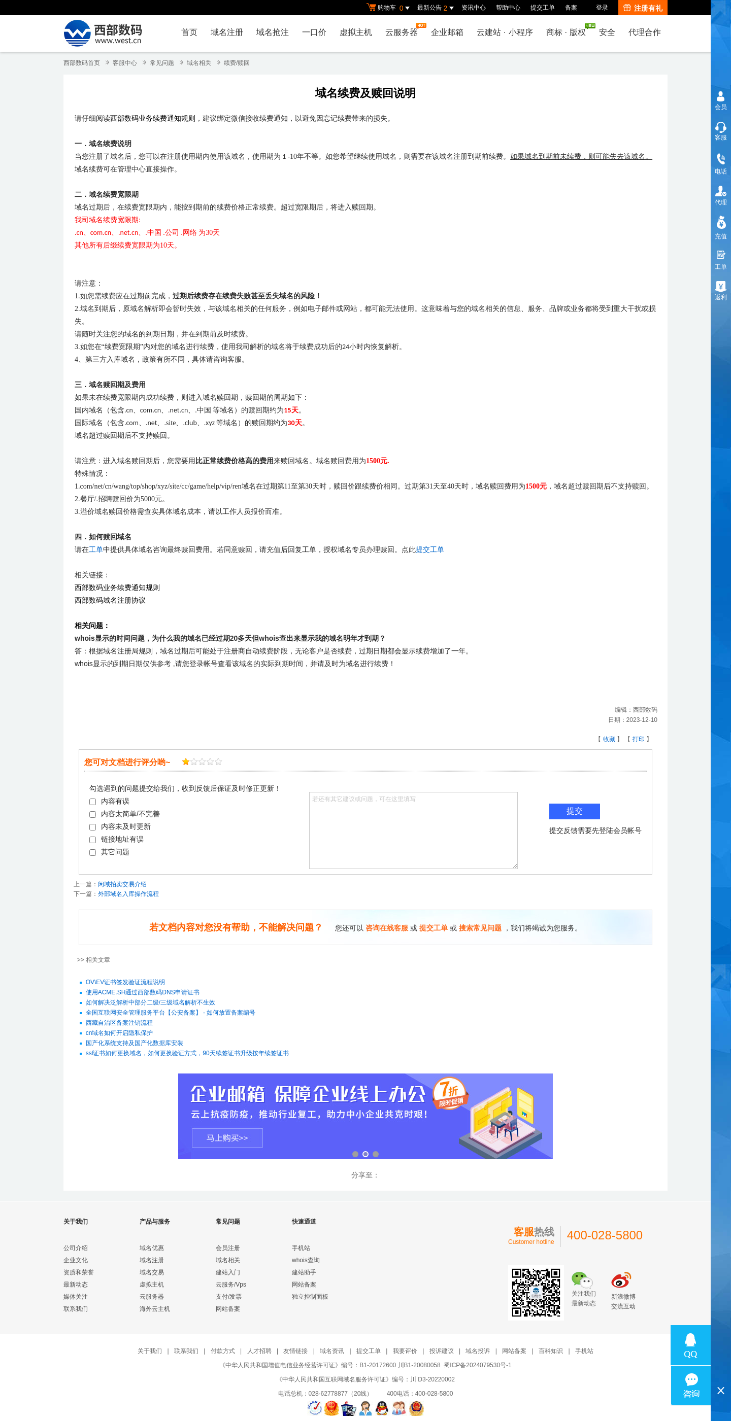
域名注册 (227, 32)
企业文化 (75, 1260)
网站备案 (228, 1308)
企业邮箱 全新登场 (365, 1117)
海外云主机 (155, 1308)
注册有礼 (642, 8)
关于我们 (150, 1351)
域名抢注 (272, 32)
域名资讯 (332, 1351)
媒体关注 (75, 1296)
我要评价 (405, 1351)
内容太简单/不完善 (124, 814)
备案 (571, 7)
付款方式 (223, 1351)
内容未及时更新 (120, 826)
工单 (96, 549)
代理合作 (644, 32)
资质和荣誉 (78, 1272)
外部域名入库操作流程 (128, 893)
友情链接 (295, 1351)
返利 (721, 297)
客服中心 (125, 62)
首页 (189, 32)
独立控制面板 (310, 1296)
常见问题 (162, 62)
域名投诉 (478, 1351)
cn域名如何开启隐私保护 (119, 1032)
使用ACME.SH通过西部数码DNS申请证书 (143, 992)
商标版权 (568, 30)
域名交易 (152, 1272)
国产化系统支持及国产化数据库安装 (134, 1043)
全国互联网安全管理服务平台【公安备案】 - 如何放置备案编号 (171, 1012)
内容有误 (109, 801)
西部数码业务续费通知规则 (152, 118)
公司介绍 (75, 1248)
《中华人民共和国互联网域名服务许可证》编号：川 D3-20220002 (365, 1379)
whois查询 (306, 1260)
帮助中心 (508, 7)
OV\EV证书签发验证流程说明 (125, 982)
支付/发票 (229, 1296)
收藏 (609, 739)
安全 (607, 32)
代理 (721, 202)
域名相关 (199, 62)
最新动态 (75, 1284)
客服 (721, 137)
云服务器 (404, 30)
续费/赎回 (237, 62)
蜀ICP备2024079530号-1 (477, 1365)
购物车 (389, 8)
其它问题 (109, 852)
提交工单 (542, 7)
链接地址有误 (116, 839)
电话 (721, 171)
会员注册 (228, 1248)
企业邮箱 (447, 32)
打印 (639, 739)
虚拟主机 (356, 32)
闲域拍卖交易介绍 (122, 884)
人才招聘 (259, 1351)
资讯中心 (473, 7)
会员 (721, 107)
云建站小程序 (505, 32)
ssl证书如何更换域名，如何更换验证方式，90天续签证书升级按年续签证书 (187, 1053)
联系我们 (75, 1308)
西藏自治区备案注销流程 (119, 1022)
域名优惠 (152, 1248)
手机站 (301, 1248)
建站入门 (228, 1272)
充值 (721, 236)
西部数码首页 (81, 62)
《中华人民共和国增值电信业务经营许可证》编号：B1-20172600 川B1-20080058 (329, 1365)
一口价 (314, 32)
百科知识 (551, 1351)
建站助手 (304, 1272)
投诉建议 (441, 1351)
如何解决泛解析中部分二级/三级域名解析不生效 (150, 1002)
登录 (602, 7)
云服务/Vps (231, 1284)
